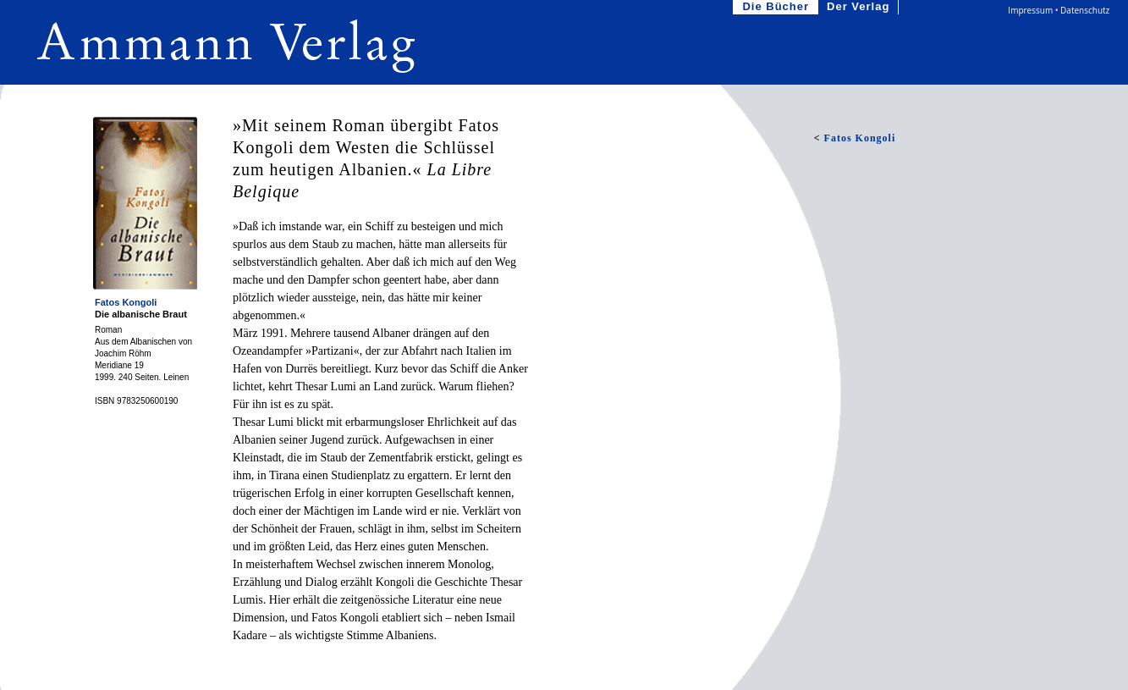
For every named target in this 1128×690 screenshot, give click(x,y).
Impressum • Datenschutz (1058, 10)
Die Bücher (777, 7)
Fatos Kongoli (126, 302)
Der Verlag (860, 7)
